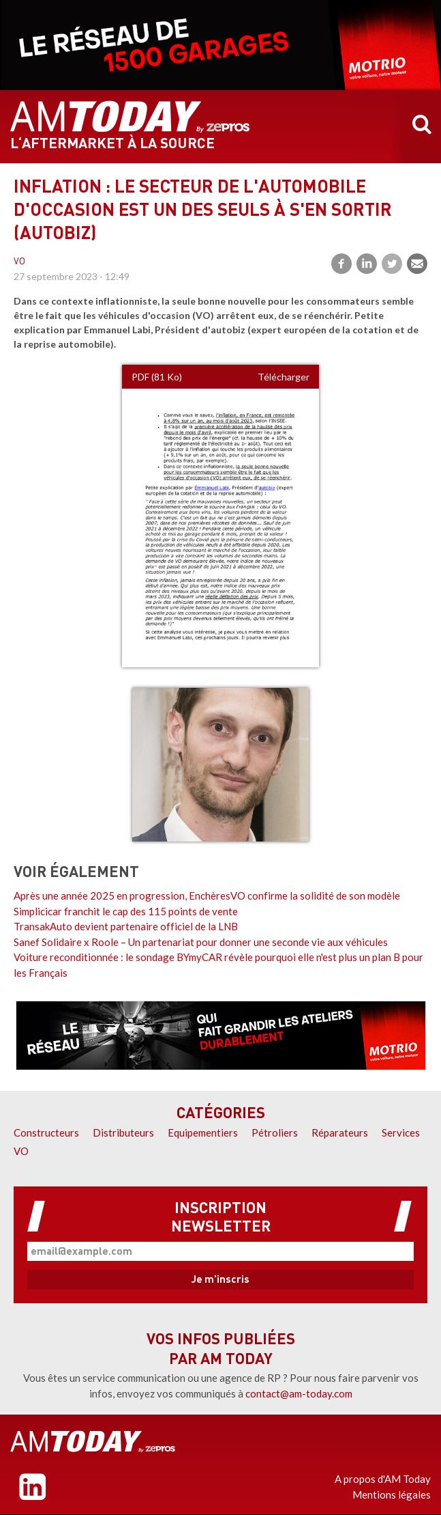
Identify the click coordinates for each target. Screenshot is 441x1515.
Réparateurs (339, 1132)
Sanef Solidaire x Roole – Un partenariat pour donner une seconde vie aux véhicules (201, 942)
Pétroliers (275, 1132)
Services (401, 1132)
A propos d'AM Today (383, 1479)
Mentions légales (391, 1494)
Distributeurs (123, 1132)
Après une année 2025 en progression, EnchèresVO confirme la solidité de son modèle (207, 895)
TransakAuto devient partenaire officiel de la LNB (126, 926)
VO (19, 262)
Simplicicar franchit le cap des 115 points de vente (126, 911)
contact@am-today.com (298, 1393)
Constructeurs (46, 1132)
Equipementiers (203, 1132)
